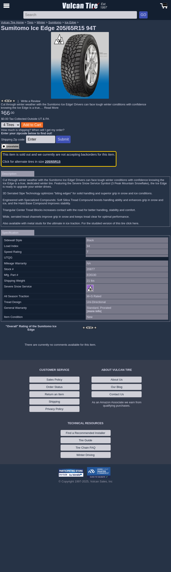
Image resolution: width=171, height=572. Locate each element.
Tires (30, 22)
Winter (41, 22)
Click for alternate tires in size (31, 161)
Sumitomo (54, 22)
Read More (51, 107)
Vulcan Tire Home (12, 22)
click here (132, 223)
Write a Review (30, 101)
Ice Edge (70, 22)
